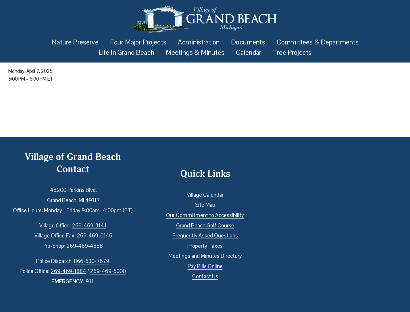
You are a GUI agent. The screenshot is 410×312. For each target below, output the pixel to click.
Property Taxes (205, 246)
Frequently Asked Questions (205, 235)
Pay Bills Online (205, 266)
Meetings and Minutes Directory (205, 256)
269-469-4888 (84, 246)
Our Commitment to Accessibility (205, 215)
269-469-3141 (89, 225)
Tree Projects (292, 52)
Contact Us (205, 276)
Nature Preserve (75, 42)
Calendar (248, 52)
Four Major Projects (138, 42)
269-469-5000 (108, 271)
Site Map (205, 205)
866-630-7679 (91, 261)
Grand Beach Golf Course (205, 225)
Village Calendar (205, 195)
